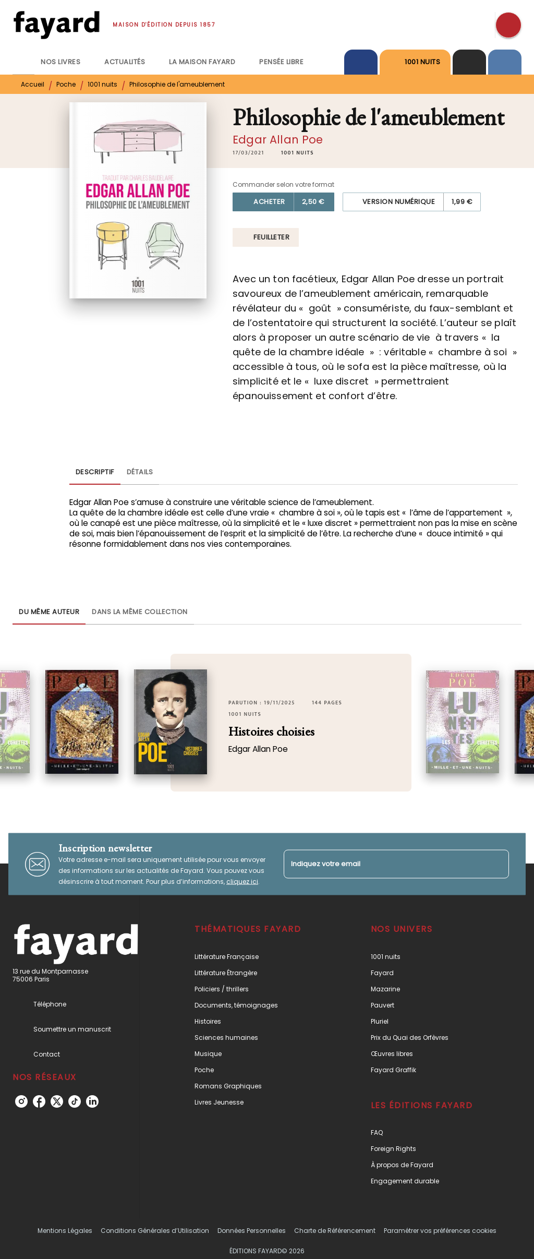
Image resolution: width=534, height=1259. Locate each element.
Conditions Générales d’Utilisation (155, 1230)
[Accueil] (56, 25)
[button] (297, 153)
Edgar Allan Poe (278, 139)
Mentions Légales (65, 1230)
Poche (66, 84)
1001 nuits (102, 84)
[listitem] (21, 1101)
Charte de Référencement (334, 1230)
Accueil (32, 84)
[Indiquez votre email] (383, 863)
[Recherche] (508, 25)
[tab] (23, 62)
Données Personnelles (251, 1230)
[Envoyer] (496, 864)
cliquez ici (242, 881)
